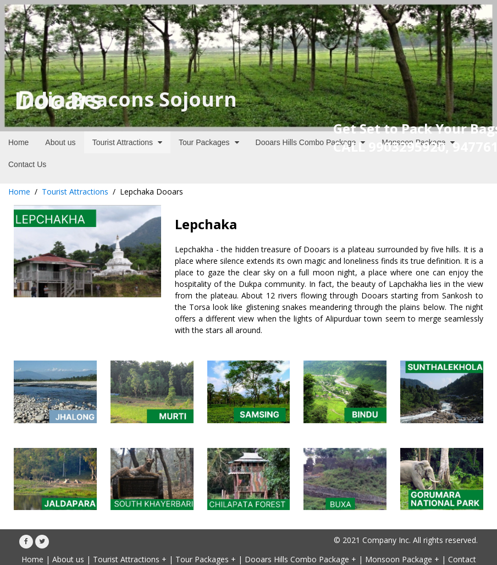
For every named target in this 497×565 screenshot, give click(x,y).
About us (68, 559)
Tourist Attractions (75, 191)
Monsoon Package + (402, 559)
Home (19, 191)
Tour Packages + (205, 559)
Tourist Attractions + (130, 559)
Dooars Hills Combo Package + (300, 559)
